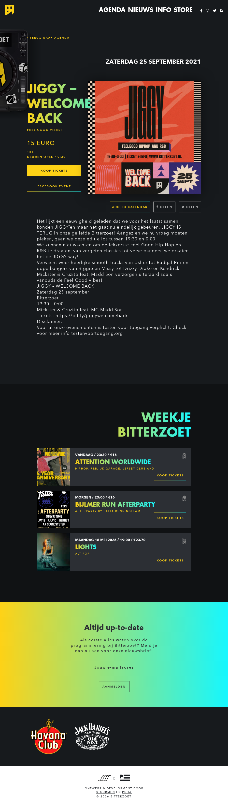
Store (183, 10)
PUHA (127, 792)
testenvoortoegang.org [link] (97, 333)
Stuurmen (105, 792)
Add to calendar (130, 207)
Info (163, 10)
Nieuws (140, 10)
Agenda (112, 10)
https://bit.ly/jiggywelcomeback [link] (92, 315)
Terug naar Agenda (48, 37)
